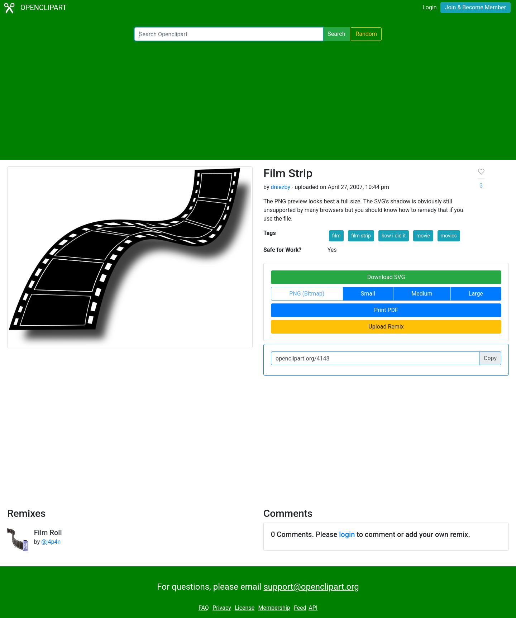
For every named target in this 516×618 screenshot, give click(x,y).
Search (336, 33)
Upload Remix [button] (385, 326)
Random (366, 33)
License (244, 607)
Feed (300, 607)
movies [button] (449, 236)
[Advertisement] (258, 100)
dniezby (280, 187)
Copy (490, 358)
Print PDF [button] (386, 310)
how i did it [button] (394, 236)
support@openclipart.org (311, 587)
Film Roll (48, 532)
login (347, 534)
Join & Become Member (475, 7)
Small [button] (368, 293)
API (313, 607)
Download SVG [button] (386, 277)
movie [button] (423, 236)
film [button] (336, 236)
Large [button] (476, 293)
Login (429, 7)
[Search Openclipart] (228, 34)
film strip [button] (361, 236)
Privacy (221, 607)
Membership (274, 607)
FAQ (204, 607)
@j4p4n (51, 541)
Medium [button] (421, 293)
